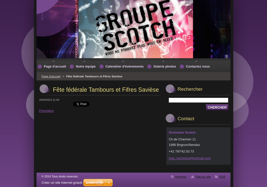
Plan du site (203, 176)
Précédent (46, 111)
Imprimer (180, 176)
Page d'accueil (51, 76)
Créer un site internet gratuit (62, 182)
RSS (222, 176)
